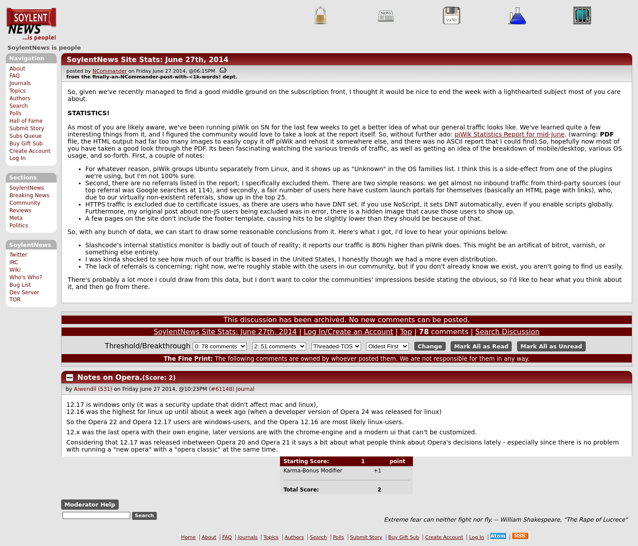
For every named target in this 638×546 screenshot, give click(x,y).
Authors (19, 98)
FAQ (14, 76)
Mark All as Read (481, 346)
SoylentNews (31, 24)
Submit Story (26, 128)
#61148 (221, 389)
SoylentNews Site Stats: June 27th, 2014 (147, 59)
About (17, 69)
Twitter (18, 255)
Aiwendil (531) (93, 389)
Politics (18, 225)
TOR (14, 299)
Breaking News (29, 195)
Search (18, 106)
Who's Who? (25, 277)
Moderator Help (89, 504)
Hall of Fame (26, 121)
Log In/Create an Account (348, 332)
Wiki (14, 270)
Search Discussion (507, 332)
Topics (17, 91)
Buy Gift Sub (26, 143)
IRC (13, 262)
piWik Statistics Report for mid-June (510, 134)
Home (188, 537)
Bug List (20, 285)
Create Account (30, 151)
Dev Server (24, 292)
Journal (245, 389)
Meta (16, 218)
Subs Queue (25, 136)
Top (406, 332)
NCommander (110, 71)
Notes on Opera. (110, 377)
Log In (17, 158)
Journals (20, 83)
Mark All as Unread (551, 346)
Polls (15, 113)
